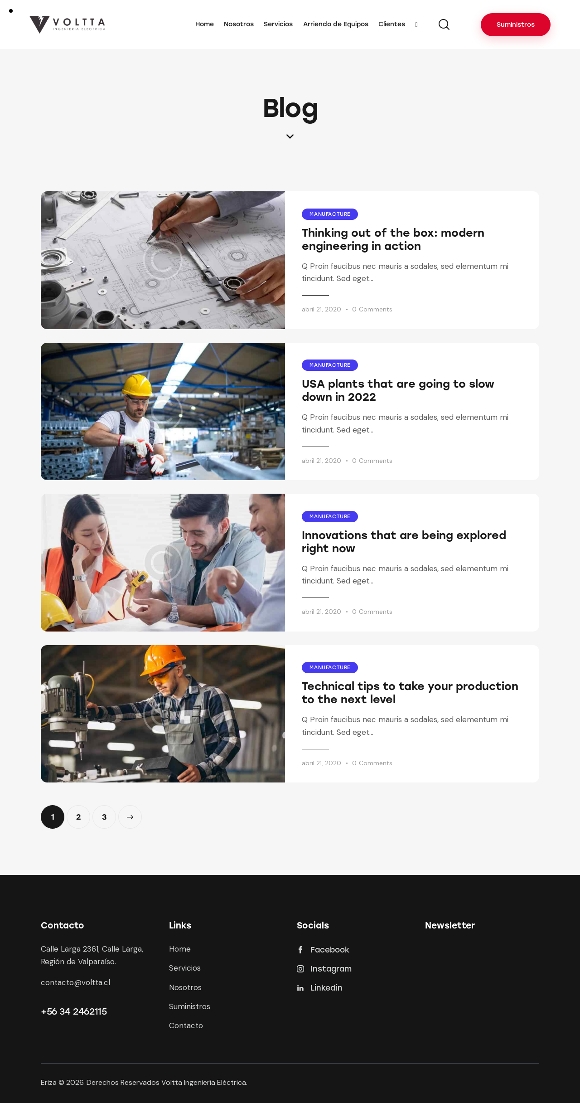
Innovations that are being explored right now (404, 542)
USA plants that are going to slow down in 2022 (398, 390)
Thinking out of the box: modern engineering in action (393, 239)
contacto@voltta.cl (75, 982)
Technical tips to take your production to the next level (410, 693)
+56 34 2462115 (73, 1011)
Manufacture (329, 214)
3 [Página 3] (109, 813)
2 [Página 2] (83, 813)
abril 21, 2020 (321, 309)
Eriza (49, 1082)
